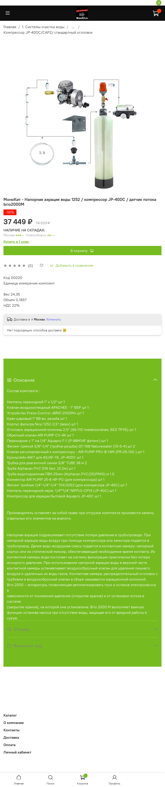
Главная (9, 26)
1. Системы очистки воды (43, 26)
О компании (13, 722)
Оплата (9, 744)
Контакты (11, 730)
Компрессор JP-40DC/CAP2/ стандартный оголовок (48, 32)
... (73, 27)
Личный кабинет (17, 752)
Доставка (11, 737)
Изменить (53, 319)
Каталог (10, 715)
